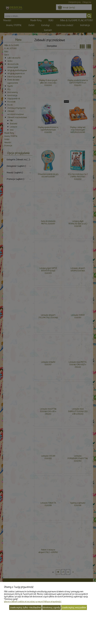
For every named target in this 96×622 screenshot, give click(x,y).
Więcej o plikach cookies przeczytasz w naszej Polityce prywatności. (33, 601)
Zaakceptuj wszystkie (74, 607)
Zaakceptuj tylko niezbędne (25, 607)
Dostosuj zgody (51, 607)
